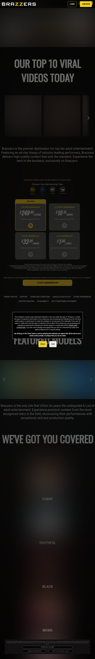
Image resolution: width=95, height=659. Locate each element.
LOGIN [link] (72, 4)
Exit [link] (53, 344)
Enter (42, 344)
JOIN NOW (86, 4)
